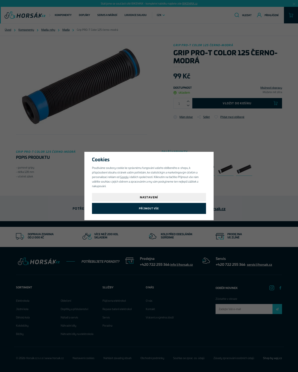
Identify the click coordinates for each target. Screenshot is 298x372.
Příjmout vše (149, 208)
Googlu (124, 177)
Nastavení (149, 197)
